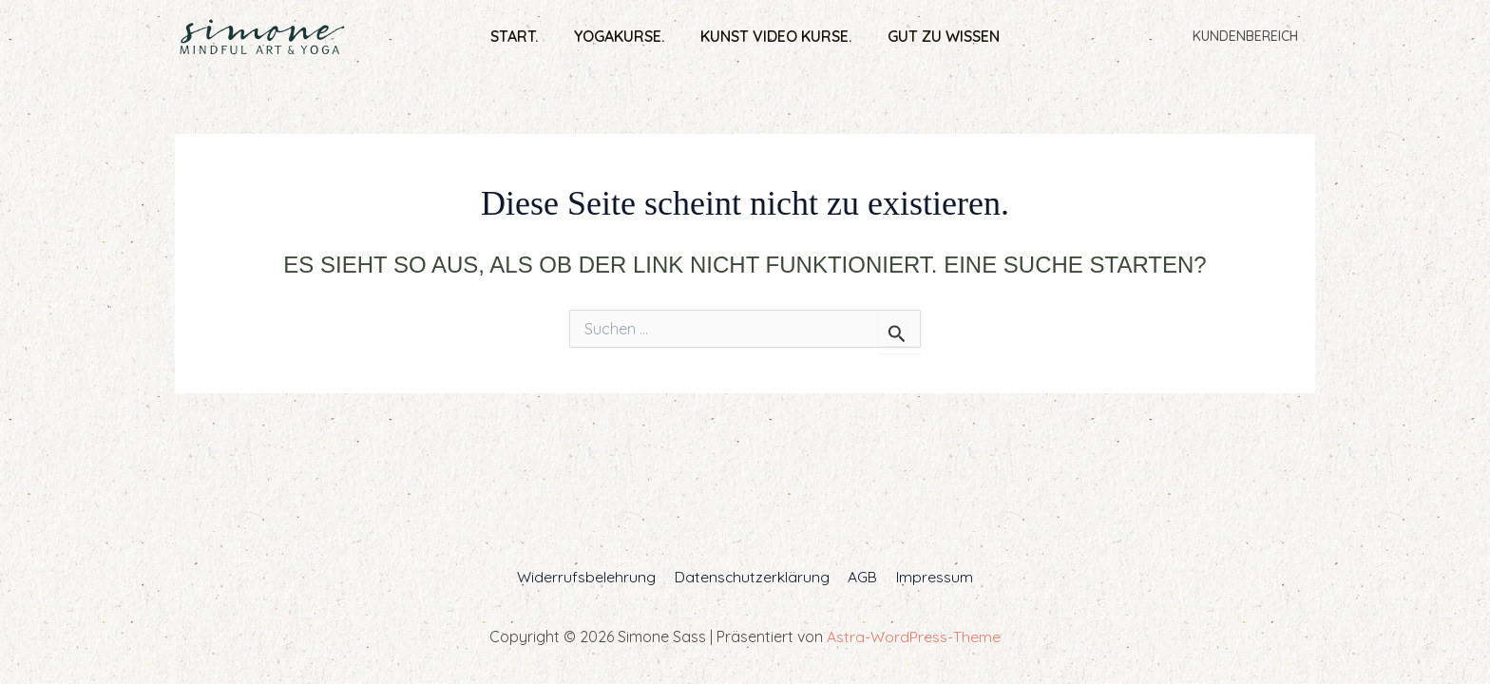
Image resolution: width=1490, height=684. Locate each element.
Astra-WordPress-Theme (914, 636)
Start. (522, 36)
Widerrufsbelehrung (591, 576)
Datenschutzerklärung (753, 576)
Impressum (929, 576)
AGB (861, 576)
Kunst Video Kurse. (773, 36)
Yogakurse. (622, 36)
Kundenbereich (1249, 36)
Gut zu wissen (935, 36)
